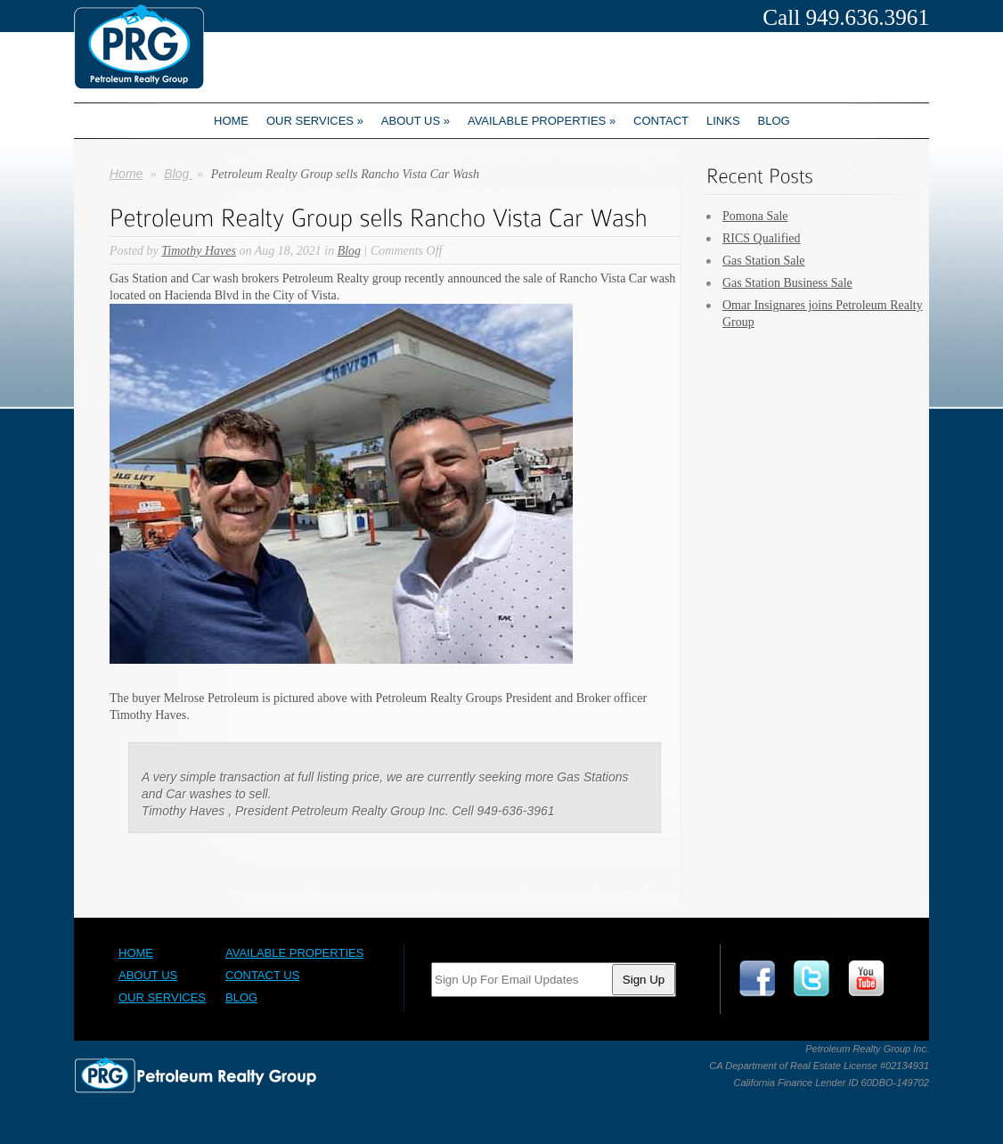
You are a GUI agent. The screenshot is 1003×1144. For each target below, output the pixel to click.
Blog (774, 120)
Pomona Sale (755, 216)
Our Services (314, 120)
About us (415, 120)
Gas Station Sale (763, 260)
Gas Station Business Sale (787, 283)
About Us (147, 975)
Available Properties (542, 120)
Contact (661, 120)
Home (231, 120)
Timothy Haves (198, 250)
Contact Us (262, 975)
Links (723, 120)
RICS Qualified (761, 238)
